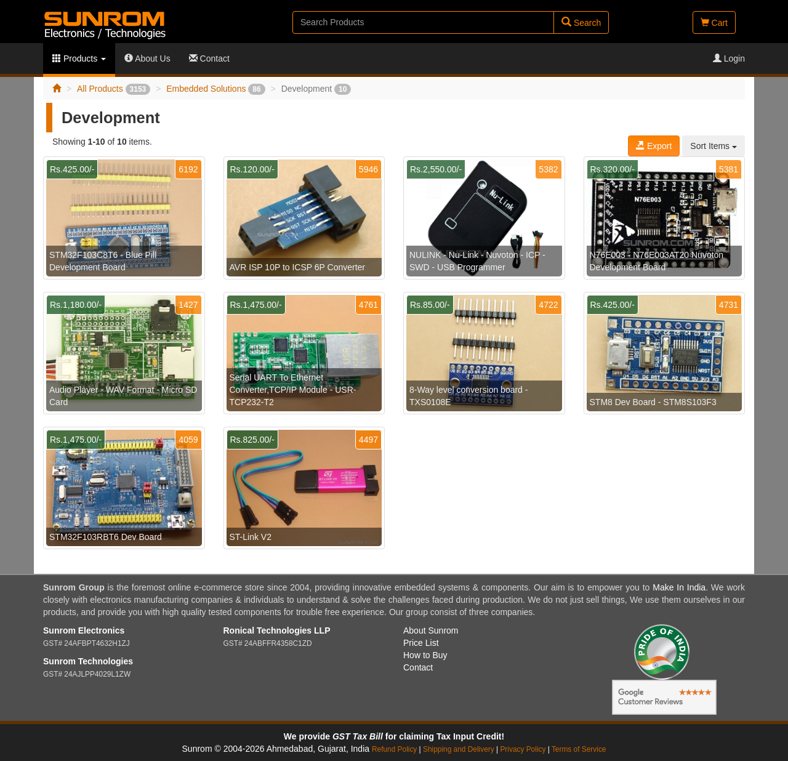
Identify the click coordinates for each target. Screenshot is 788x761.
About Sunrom (431, 630)
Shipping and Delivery (458, 749)
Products (79, 58)
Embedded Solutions (215, 89)
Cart (714, 23)
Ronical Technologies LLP (277, 630)
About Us (147, 58)
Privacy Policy (522, 749)
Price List (421, 643)
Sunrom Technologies (88, 661)
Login (729, 58)
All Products (113, 89)
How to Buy (425, 655)
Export (654, 146)
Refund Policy (394, 749)
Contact (209, 58)
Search (581, 22)
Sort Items (713, 146)
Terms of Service (579, 749)
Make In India (679, 587)
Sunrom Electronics (83, 630)
